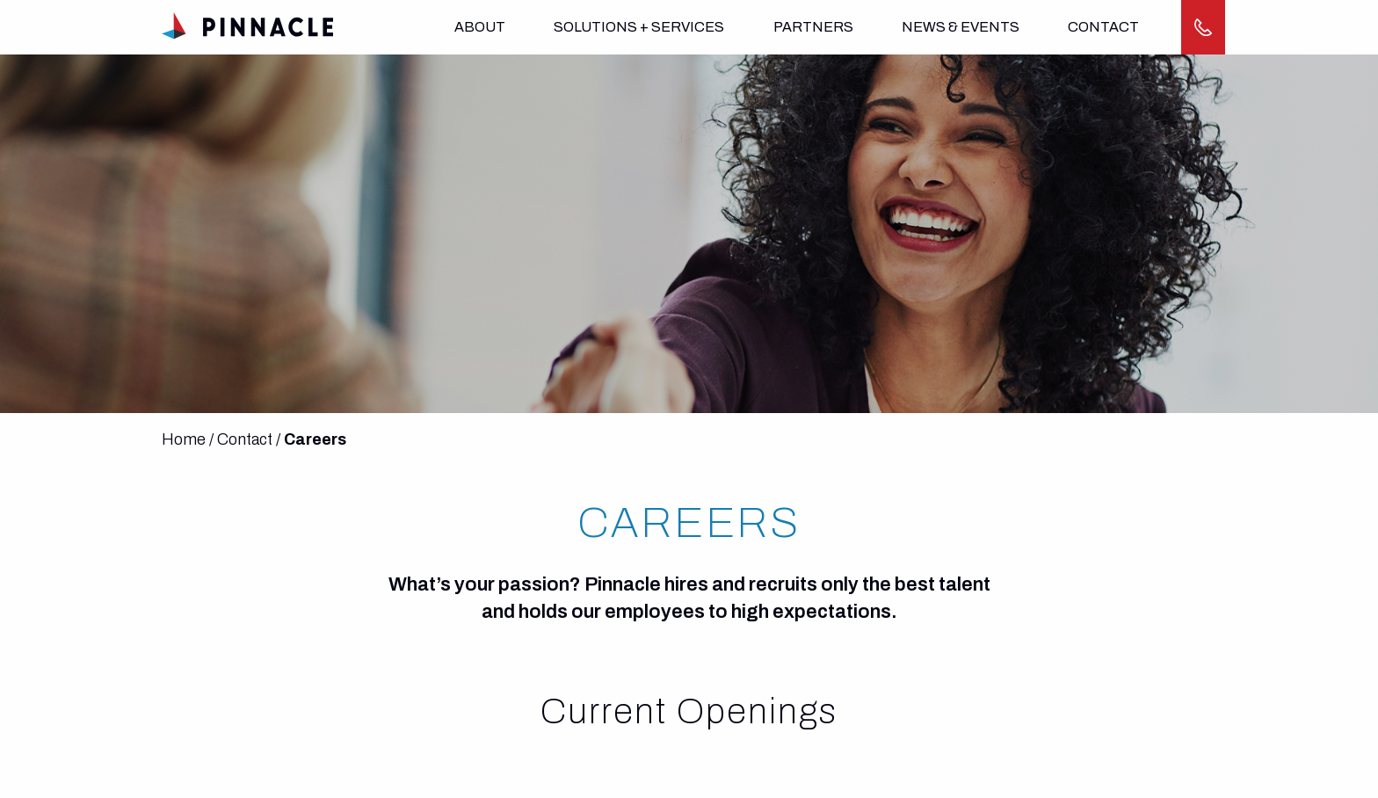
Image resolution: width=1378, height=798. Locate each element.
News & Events (960, 26)
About (479, 26)
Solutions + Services (639, 26)
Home (184, 439)
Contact (1103, 26)
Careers (315, 439)
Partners (813, 26)
